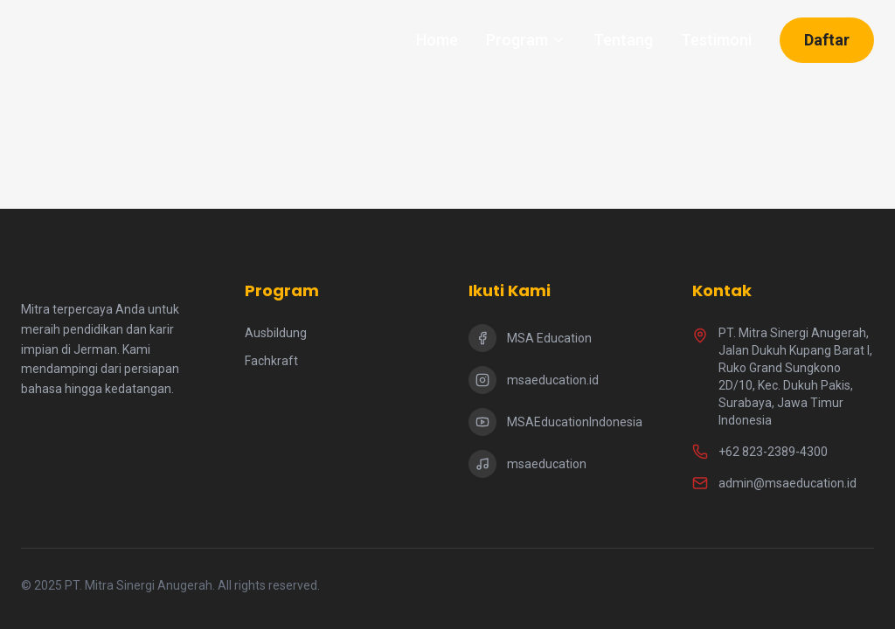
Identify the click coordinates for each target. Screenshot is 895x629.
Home (437, 40)
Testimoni (716, 40)
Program (525, 40)
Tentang (623, 40)
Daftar (827, 40)
